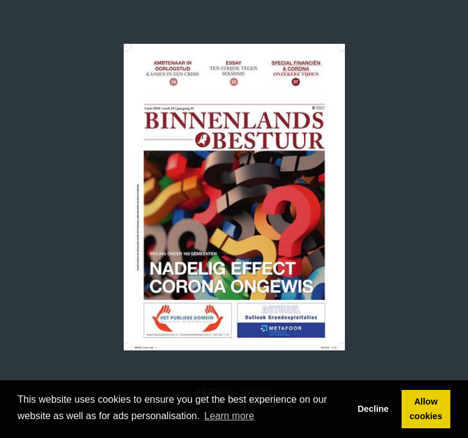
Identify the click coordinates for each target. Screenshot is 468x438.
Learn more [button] (229, 416)
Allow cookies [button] (426, 409)
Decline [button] (373, 409)
